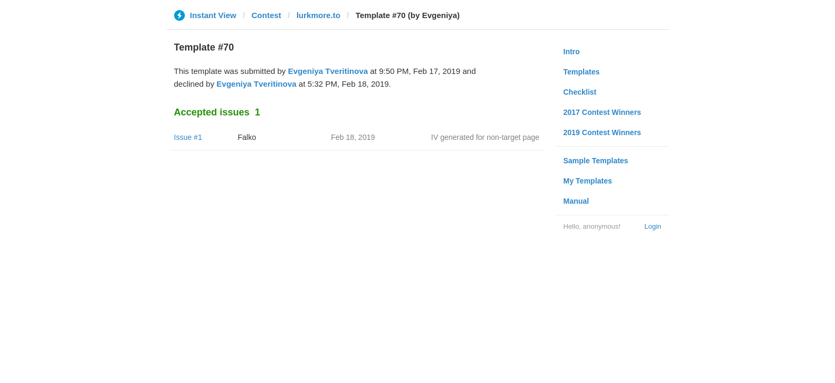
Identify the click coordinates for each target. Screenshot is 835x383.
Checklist (579, 92)
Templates (581, 72)
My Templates (587, 181)
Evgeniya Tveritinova (328, 71)
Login (652, 226)
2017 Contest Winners (602, 112)
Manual (576, 201)
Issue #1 (188, 137)
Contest (266, 15)
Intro (571, 51)
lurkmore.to (319, 15)
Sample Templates (595, 160)
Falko (247, 137)
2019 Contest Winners (602, 132)
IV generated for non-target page (485, 137)
